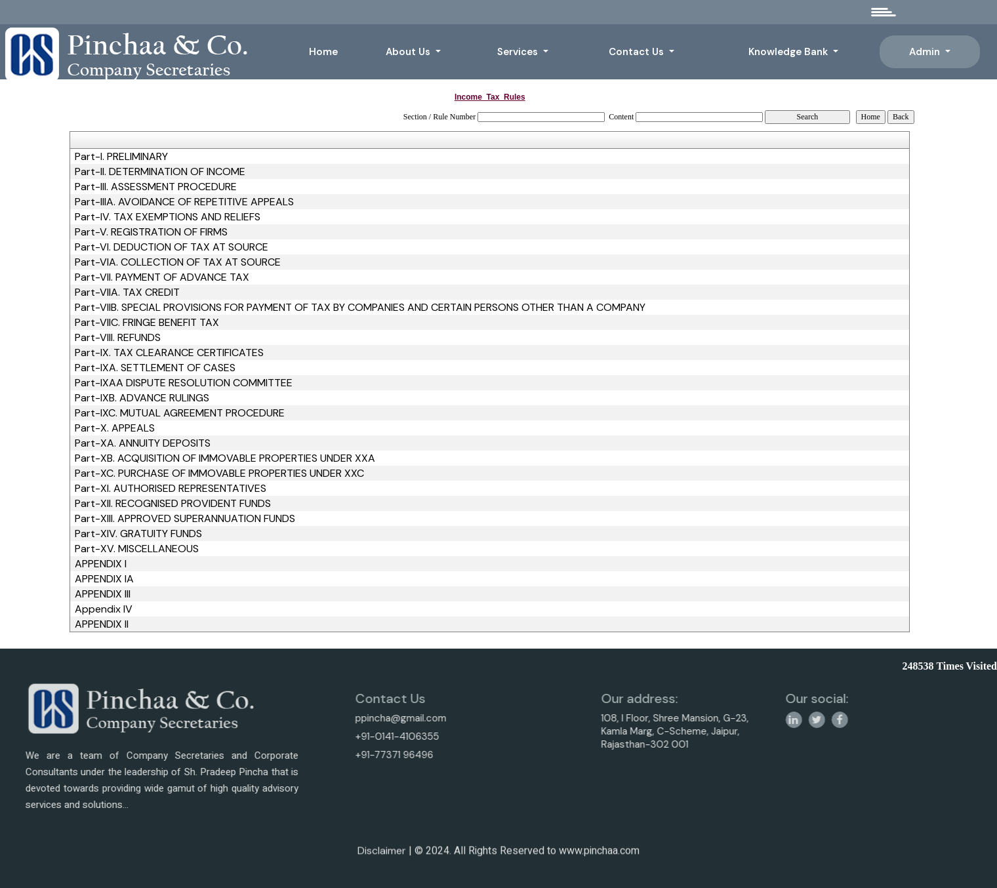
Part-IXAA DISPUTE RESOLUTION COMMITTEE (184, 383)
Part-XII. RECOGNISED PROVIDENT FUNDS (173, 503)
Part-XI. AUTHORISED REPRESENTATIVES (170, 488)
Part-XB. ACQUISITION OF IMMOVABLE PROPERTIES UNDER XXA (225, 458)
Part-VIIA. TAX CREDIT (127, 292)
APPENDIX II (102, 624)
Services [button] (518, 51)
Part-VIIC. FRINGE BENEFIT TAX (147, 322)
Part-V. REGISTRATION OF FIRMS (151, 232)
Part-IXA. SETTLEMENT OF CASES (155, 368)
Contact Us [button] (637, 51)
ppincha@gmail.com (347, 718)
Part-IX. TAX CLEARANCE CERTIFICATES (169, 353)
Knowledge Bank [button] (789, 51)
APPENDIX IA (104, 579)
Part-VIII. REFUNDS (118, 338)
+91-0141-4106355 (344, 736)
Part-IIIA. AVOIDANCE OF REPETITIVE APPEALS (184, 202)
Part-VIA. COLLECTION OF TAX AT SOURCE (178, 262)
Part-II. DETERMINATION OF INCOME (160, 172)
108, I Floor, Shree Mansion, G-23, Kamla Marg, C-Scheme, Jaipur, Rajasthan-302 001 (728, 731)
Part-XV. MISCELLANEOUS (137, 549)
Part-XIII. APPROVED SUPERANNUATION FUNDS (185, 519)
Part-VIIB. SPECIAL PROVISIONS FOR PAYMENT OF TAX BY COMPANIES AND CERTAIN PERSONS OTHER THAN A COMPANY (360, 307)
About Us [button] (409, 51)
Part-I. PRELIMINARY (121, 156)
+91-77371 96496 (341, 754)
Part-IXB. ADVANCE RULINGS (142, 398)
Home (323, 51)
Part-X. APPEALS (115, 428)
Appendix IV (103, 609)
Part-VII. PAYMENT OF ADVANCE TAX (162, 277)
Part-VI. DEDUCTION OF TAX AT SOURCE (171, 247)
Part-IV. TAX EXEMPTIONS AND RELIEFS (167, 217)
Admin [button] (926, 51)
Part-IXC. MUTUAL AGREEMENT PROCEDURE (180, 413)
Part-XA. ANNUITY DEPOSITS (143, 443)
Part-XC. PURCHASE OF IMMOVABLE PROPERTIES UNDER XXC (219, 473)
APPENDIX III (103, 594)
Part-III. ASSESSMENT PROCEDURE (156, 187)
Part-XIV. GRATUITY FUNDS (138, 534)
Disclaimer (381, 855)
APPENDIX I (101, 564)
